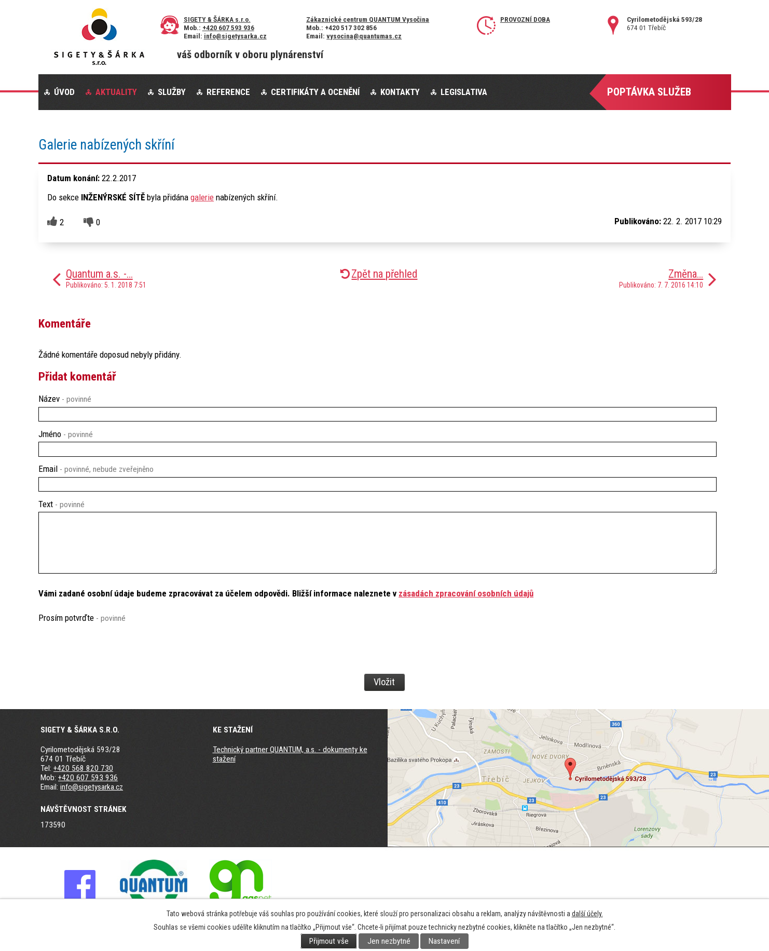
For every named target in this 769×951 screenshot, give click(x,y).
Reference (228, 92)
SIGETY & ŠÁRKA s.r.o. (217, 19)
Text (61, 504)
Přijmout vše (329, 941)
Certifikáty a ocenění (315, 92)
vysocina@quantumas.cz (364, 36)
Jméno (65, 434)
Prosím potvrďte (82, 618)
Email (96, 469)
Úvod (64, 92)
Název (64, 398)
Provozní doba (525, 19)
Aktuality (116, 92)
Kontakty (400, 92)
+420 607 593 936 (228, 27)
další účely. (587, 913)
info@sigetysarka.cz (235, 36)
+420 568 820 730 (83, 768)
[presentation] (116, 666)
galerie (202, 197)
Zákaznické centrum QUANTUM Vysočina (367, 19)
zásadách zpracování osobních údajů (466, 593)
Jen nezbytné (388, 941)
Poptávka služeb (649, 92)
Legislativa (464, 92)
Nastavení (444, 941)
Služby (172, 92)
